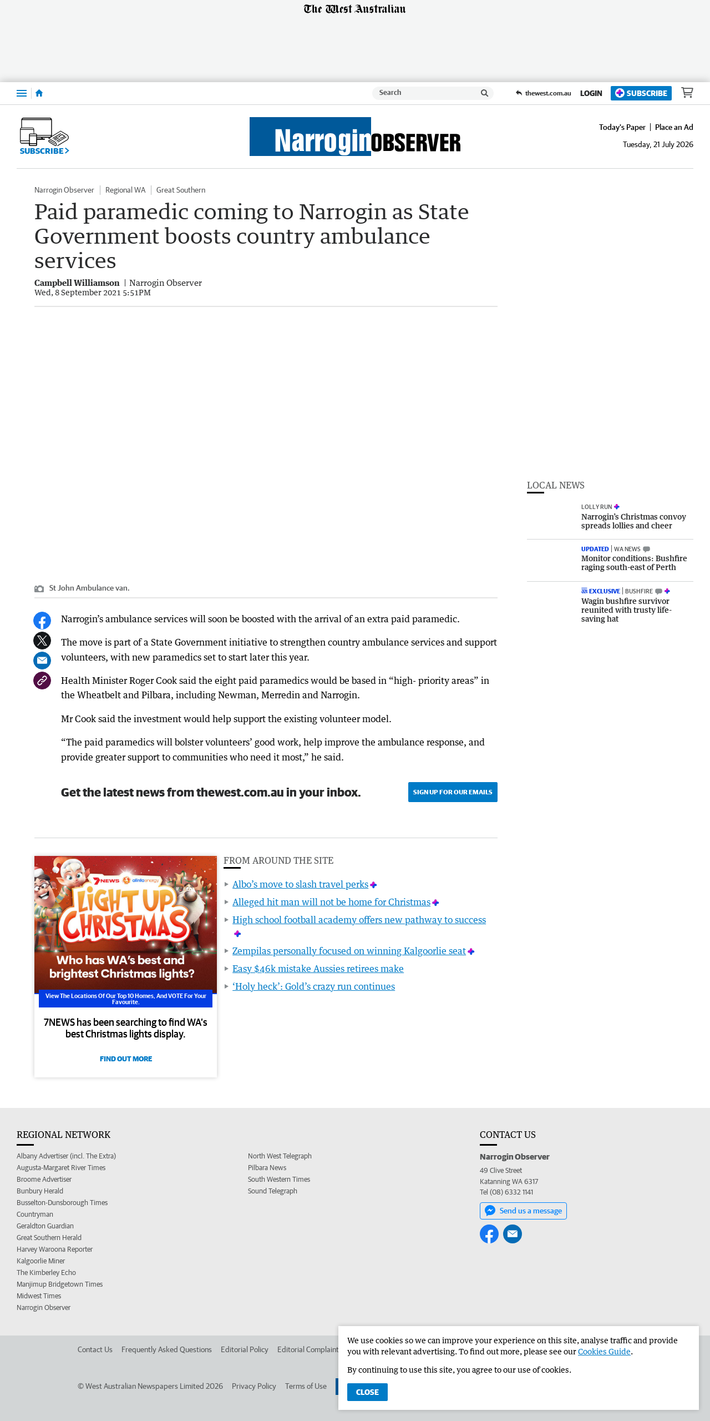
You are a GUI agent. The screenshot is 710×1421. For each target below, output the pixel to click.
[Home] (39, 93)
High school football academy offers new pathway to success (359, 919)
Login (591, 93)
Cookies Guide (604, 1351)
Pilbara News (267, 1167)
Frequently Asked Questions (166, 1349)
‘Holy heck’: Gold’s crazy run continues (313, 986)
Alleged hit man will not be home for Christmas (331, 902)
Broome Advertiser (44, 1179)
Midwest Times (39, 1296)
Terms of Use (306, 1386)
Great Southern (180, 189)
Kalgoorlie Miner (41, 1261)
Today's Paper (622, 127)
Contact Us (95, 1349)
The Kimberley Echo (46, 1272)
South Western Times (279, 1179)
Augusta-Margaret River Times (61, 1167)
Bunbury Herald (40, 1191)
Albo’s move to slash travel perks (300, 884)
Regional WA (125, 189)
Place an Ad (674, 127)
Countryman (35, 1214)
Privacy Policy (254, 1386)
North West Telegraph (280, 1156)
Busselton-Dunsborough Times (62, 1202)
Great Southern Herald (49, 1237)
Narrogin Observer (64, 189)
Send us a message (523, 1210)
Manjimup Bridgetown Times (60, 1284)
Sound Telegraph (272, 1191)
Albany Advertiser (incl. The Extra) (66, 1156)
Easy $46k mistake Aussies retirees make (318, 968)
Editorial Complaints (309, 1349)
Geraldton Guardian (45, 1226)
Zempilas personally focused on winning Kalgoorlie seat (349, 950)
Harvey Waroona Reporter (55, 1249)
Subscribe (641, 93)
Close (367, 1392)
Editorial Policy (244, 1349)
